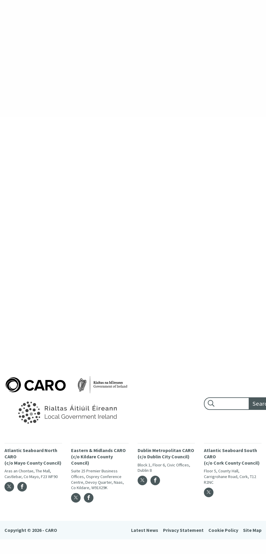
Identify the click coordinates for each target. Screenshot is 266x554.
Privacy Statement (183, 530)
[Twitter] (9, 487)
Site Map (252, 530)
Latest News (144, 530)
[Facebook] (22, 487)
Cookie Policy (223, 530)
